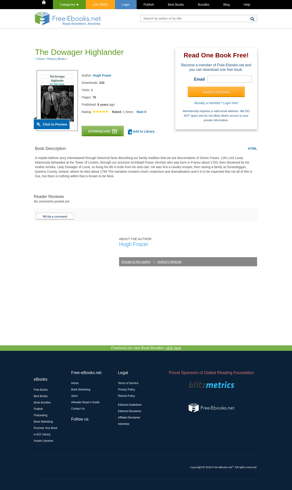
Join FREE (100, 4)
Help (247, 4)
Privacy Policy (126, 389)
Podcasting (40, 415)
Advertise (123, 424)
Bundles (203, 4)
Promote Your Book (45, 428)
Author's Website (169, 262)
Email (199, 79)
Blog (226, 4)
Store (74, 396)
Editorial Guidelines (129, 404)
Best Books (176, 4)
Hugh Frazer (102, 75)
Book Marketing (43, 421)
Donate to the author (136, 262)
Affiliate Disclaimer (129, 417)
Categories (69, 4)
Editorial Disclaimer (129, 411)
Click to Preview (55, 124)
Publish (148, 4)
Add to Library (141, 131)
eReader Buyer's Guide (85, 402)
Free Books (41, 389)
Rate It (141, 112)
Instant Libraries (43, 440)
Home (74, 383)
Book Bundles (42, 402)
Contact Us (78, 408)
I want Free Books (216, 92)
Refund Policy (126, 396)
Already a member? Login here (216, 103)
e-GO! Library (42, 434)
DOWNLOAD (102, 131)
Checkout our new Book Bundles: (146, 348)
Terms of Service (128, 383)
